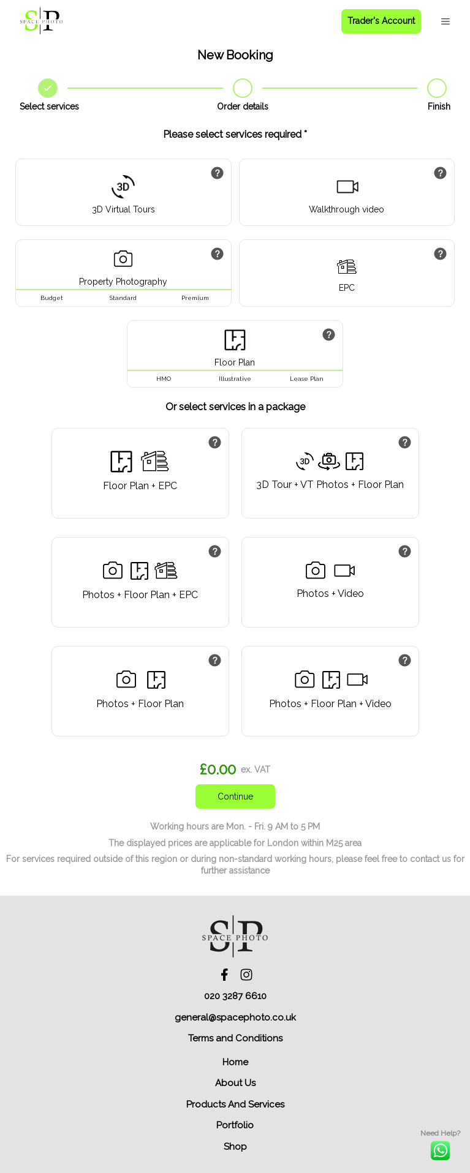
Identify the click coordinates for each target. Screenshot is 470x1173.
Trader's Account (381, 21)
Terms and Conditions (235, 1038)
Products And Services (235, 1104)
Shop (235, 1146)
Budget (51, 297)
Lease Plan (307, 378)
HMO (163, 378)
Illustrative (235, 378)
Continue (235, 796)
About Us (235, 1083)
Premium (195, 297)
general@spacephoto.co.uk (235, 1017)
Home (235, 1062)
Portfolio (235, 1125)
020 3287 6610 (235, 996)
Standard (123, 297)
